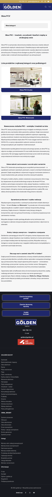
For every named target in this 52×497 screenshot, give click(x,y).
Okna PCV (4, 420)
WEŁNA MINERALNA (6, 401)
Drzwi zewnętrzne (6, 427)
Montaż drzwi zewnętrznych (10, 446)
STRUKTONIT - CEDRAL (6, 387)
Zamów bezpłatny (26, 297)
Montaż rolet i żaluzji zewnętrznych (12, 443)
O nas (3, 471)
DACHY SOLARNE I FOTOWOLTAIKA (10, 377)
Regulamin (4, 479)
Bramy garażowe (6, 432)
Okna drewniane (6, 425)
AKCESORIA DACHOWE (7, 379)
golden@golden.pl (33, 1)
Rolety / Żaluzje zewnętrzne (9, 430)
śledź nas (19, 493)
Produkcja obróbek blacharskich (11, 453)
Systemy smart (6, 434)
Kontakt (3, 474)
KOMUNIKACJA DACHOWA (8, 391)
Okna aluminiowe (6, 422)
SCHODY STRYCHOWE (7, 404)
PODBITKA (4, 396)
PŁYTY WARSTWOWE (6, 369)
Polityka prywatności (7, 481)
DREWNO (3, 399)
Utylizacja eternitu (6, 455)
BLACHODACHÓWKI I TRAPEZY (9, 362)
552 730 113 (23, 1)
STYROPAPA (4, 382)
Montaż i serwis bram (7, 463)
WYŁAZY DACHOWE (6, 406)
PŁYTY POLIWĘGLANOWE (7, 409)
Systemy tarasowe (7, 417)
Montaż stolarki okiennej (8, 450)
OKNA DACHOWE (5, 364)
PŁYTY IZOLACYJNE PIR (7, 384)
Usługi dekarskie (6, 460)
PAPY (2, 372)
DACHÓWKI (4, 360)
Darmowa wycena (6, 448)
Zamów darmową (26, 305)
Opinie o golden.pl (6, 476)
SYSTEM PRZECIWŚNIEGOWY (9, 394)
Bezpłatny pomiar (6, 458)
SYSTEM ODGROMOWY (7, 389)
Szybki (26, 313)
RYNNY (3, 367)
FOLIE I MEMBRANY (6, 374)
